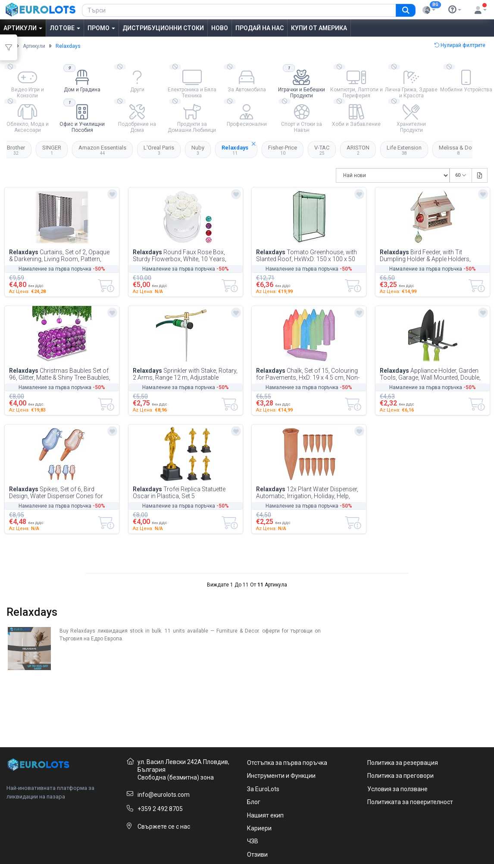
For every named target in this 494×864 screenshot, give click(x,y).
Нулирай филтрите (459, 45)
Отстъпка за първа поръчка (287, 762)
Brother (16, 150)
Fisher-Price (282, 150)
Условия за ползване (397, 789)
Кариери (259, 828)
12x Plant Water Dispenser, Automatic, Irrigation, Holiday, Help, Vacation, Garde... (307, 492)
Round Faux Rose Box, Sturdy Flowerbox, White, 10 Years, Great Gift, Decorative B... (179, 255)
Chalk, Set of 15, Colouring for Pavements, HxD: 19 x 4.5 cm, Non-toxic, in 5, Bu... (308, 374)
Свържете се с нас (164, 826)
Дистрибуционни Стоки (163, 28)
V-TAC (321, 150)
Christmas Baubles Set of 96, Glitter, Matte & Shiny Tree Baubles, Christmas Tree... (59, 374)
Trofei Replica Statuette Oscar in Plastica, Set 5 (179, 492)
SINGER (51, 150)
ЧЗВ (252, 841)
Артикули (22, 28)
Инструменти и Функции (281, 775)
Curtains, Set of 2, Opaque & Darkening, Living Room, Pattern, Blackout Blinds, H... (59, 255)
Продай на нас (259, 28)
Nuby (197, 150)
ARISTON (358, 150)
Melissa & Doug (458, 150)
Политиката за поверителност (410, 801)
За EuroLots (263, 789)
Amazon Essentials (102, 150)
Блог (253, 801)
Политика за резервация (402, 762)
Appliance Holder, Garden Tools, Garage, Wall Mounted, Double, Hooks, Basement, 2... (430, 374)
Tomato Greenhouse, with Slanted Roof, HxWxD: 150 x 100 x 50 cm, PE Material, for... (306, 255)
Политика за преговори (400, 775)
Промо (101, 28)
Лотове (65, 28)
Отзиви (257, 854)
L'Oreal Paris (159, 150)
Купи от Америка (319, 28)
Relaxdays (239, 148)
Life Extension (404, 150)
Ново (219, 28)
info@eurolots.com (164, 794)
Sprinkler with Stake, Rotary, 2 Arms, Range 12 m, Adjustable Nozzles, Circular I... (185, 374)
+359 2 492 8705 (160, 808)
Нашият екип (265, 815)
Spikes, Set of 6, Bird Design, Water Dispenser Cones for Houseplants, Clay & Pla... (56, 492)
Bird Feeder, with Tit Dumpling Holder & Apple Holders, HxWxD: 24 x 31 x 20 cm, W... (425, 255)
